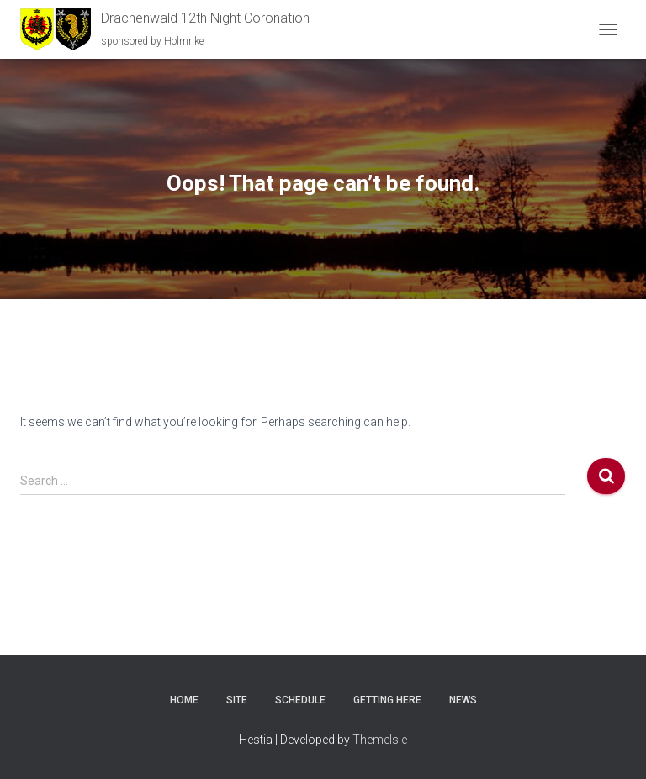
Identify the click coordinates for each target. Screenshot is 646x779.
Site (236, 700)
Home (184, 700)
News (463, 700)
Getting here (387, 700)
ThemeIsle (379, 739)
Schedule (300, 700)
